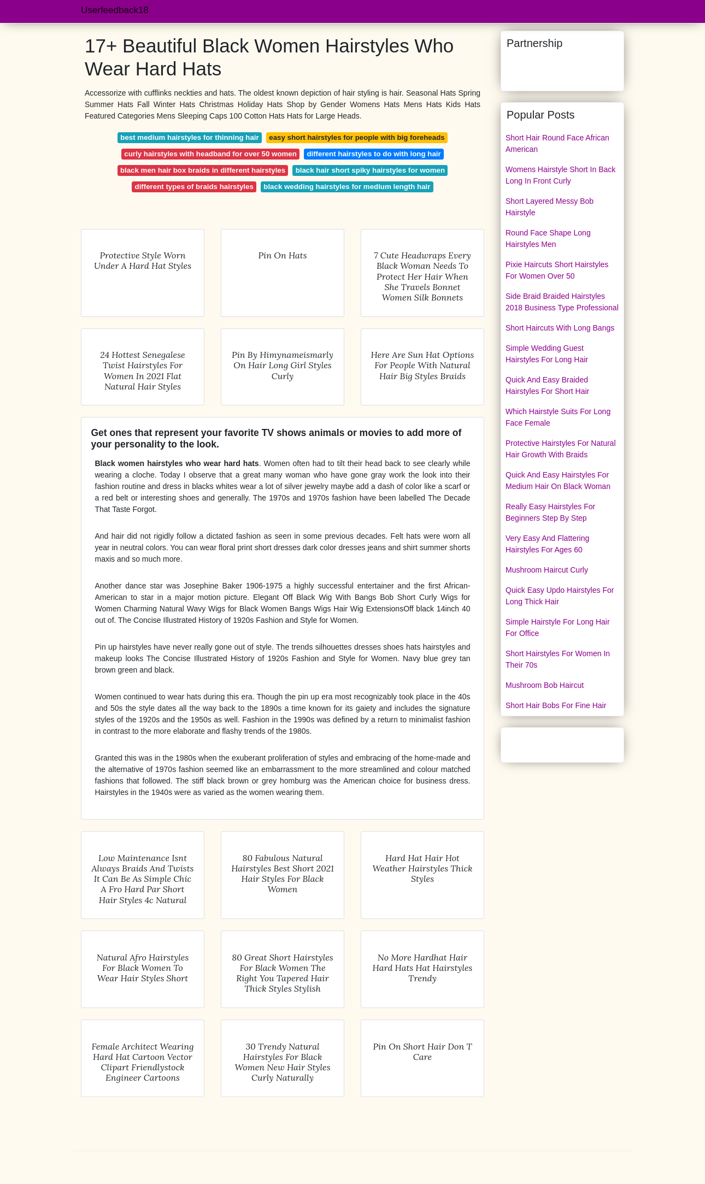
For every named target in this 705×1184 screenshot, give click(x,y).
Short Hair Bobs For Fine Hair (556, 705)
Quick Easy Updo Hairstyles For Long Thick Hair (560, 596)
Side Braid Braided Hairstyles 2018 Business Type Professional (562, 302)
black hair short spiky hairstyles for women (370, 170)
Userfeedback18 (115, 10)
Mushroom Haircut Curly (547, 570)
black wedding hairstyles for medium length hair (346, 186)
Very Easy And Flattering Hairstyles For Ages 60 (547, 544)
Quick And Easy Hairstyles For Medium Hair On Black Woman (558, 480)
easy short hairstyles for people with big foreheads (356, 137)
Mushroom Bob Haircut (545, 685)
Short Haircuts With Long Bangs (560, 327)
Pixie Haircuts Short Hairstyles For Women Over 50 (557, 270)
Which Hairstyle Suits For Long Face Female (558, 417)
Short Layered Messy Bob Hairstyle (550, 207)
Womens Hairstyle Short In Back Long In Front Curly (560, 175)
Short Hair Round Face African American (557, 143)
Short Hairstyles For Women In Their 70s (558, 659)
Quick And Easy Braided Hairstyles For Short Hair (547, 385)
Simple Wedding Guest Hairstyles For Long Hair (547, 354)
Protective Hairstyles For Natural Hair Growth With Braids (561, 449)
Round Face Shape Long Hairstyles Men (548, 238)
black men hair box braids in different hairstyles (202, 170)
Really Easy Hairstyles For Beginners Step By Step (550, 512)
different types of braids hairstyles (194, 186)
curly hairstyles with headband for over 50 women (210, 154)
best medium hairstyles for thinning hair (189, 137)
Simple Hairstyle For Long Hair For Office (558, 627)
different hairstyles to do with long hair (373, 154)
